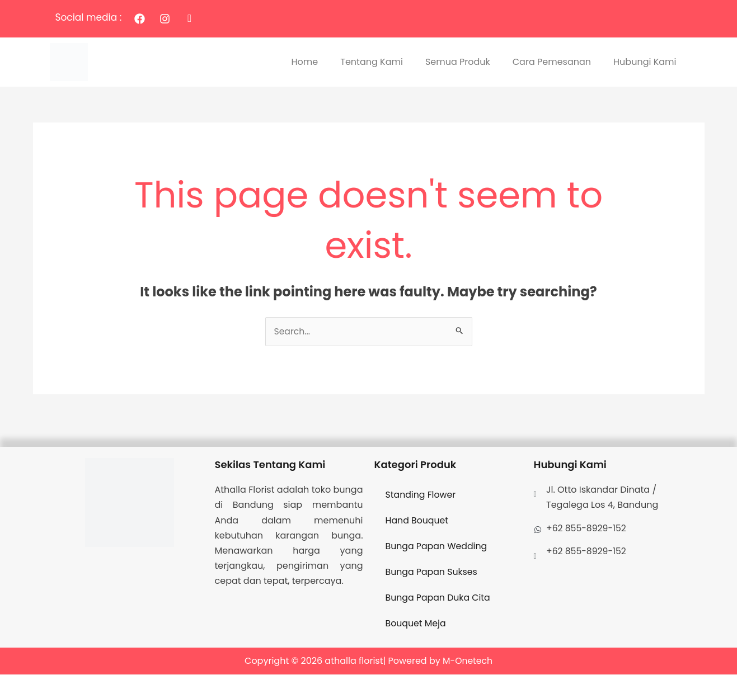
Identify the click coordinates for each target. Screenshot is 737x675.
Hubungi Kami (644, 61)
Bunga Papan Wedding (437, 546)
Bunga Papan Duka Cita (439, 598)
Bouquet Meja (416, 623)
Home (305, 61)
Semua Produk (457, 61)
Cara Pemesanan (552, 61)
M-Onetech (467, 661)
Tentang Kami (371, 61)
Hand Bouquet (417, 520)
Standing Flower (421, 495)
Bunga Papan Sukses (432, 572)
